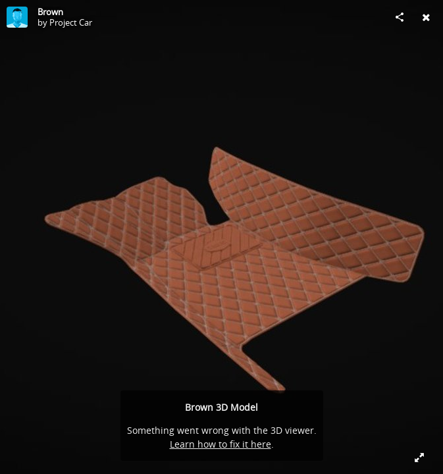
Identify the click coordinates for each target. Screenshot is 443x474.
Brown (50, 12)
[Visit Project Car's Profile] (17, 17)
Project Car (70, 22)
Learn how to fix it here (220, 444)
